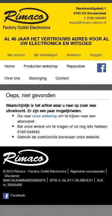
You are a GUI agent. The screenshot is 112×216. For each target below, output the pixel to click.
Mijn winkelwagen (46, 55)
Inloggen (96, 55)
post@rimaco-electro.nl (89, 22)
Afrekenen (74, 55)
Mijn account (16, 55)
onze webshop (44, 115)
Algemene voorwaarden (87, 171)
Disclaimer (12, 175)
